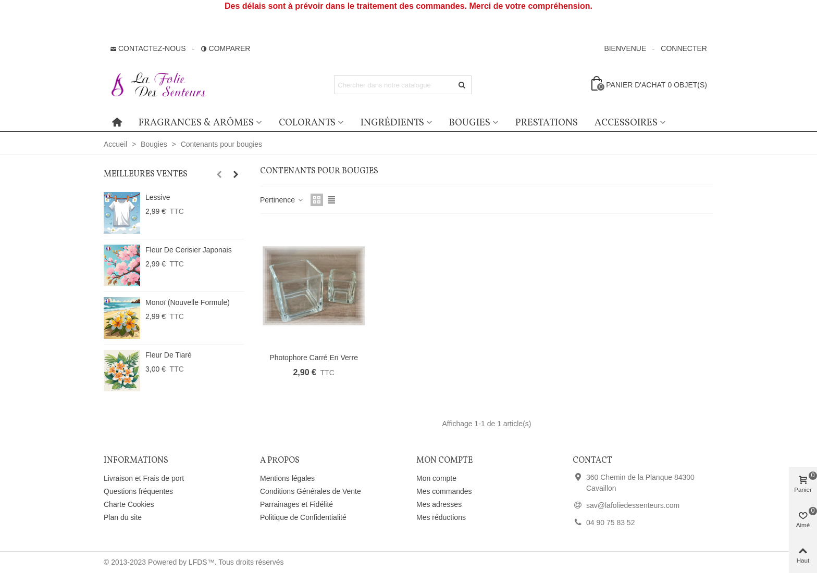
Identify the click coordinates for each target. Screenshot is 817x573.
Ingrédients (392, 123)
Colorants (307, 123)
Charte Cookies (129, 504)
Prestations (546, 123)
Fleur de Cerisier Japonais (188, 250)
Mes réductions (441, 517)
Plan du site (123, 517)
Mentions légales (287, 478)
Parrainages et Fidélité (296, 504)
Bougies (469, 123)
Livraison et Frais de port (144, 478)
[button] (219, 174)
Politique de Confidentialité (303, 517)
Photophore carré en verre (313, 357)
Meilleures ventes (146, 174)
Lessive (157, 197)
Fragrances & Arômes (196, 123)
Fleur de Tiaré (168, 355)
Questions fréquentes (138, 491)
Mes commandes (444, 491)
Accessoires (626, 123)
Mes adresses (439, 504)
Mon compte (436, 478)
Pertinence (282, 200)
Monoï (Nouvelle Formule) (187, 302)
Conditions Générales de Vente (310, 491)
